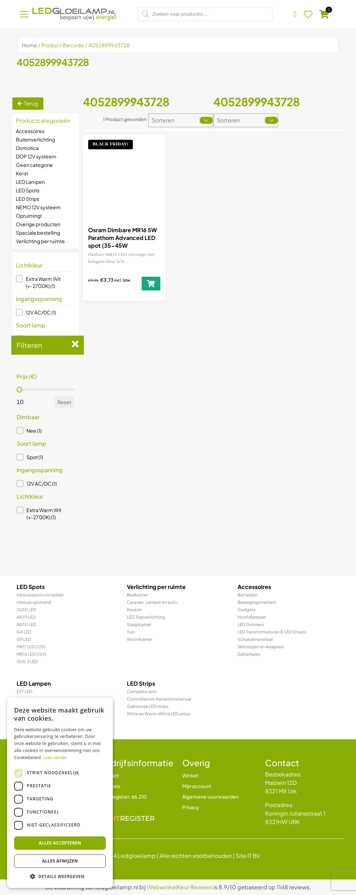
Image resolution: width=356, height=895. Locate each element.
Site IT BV (248, 855)
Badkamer (137, 594)
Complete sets (141, 691)
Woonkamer (139, 639)
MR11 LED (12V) (31, 646)
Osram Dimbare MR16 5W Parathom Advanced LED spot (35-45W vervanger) (122, 241)
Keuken (134, 609)
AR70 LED (26, 624)
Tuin (131, 632)
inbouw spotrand (34, 602)
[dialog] (60, 792)
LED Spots (27, 190)
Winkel (190, 775)
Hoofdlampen (252, 617)
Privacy (190, 807)
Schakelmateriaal (255, 639)
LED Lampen (30, 182)
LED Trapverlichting (146, 617)
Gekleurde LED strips (147, 706)
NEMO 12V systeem (38, 207)
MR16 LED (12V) (31, 654)
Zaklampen (249, 654)
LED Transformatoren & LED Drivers (272, 632)
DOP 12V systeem (36, 156)
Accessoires (30, 131)
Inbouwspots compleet (40, 594)
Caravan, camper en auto (152, 602)
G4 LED (24, 632)
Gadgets (247, 609)
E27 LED (24, 691)
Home (29, 45)
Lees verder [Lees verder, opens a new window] (55, 758)
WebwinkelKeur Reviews (179, 887)
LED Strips (27, 199)
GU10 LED (26, 609)
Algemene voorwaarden (210, 796)
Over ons (109, 786)
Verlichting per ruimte (40, 241)
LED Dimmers (251, 624)
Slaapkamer (139, 624)
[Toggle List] (206, 120)
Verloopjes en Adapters (261, 646)
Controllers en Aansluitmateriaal (159, 699)
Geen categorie (34, 165)
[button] (45, 282)
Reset (64, 402)
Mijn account (196, 786)
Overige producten (38, 224)
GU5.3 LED (27, 661)
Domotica (27, 148)
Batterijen (247, 594)
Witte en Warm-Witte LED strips (158, 713)
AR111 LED (26, 617)
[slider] (19, 389)
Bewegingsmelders (257, 602)
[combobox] (174, 120)
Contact (109, 775)
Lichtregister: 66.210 (123, 796)
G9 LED (24, 639)
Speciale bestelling (38, 232)
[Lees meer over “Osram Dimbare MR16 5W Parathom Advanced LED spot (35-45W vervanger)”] (151, 283)
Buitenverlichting (35, 139)
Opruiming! (29, 215)
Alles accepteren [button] (60, 843)
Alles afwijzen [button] (60, 861)
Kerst (22, 173)
